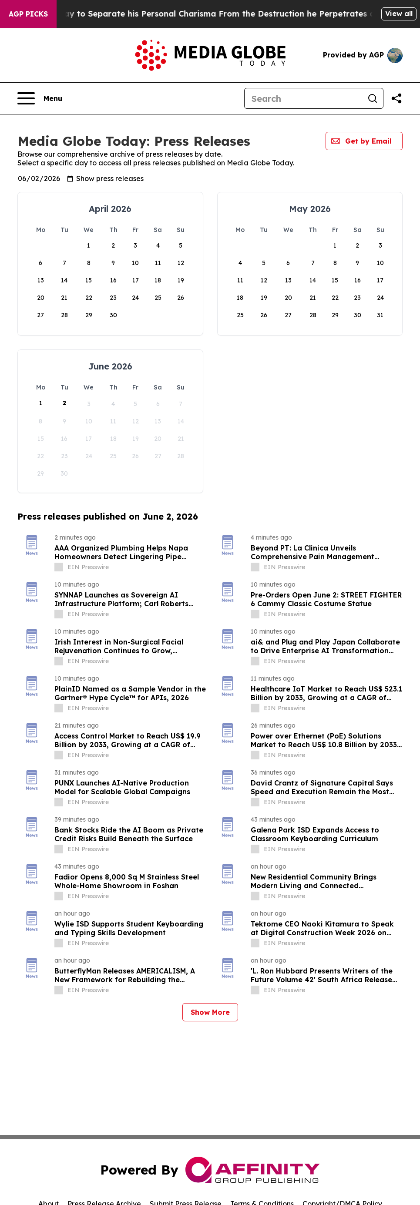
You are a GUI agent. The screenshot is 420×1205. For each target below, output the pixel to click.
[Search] (303, 98)
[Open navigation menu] (39, 98)
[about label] (58, 567)
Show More (210, 1012)
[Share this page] (396, 98)
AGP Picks (28, 14)
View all (399, 13)
